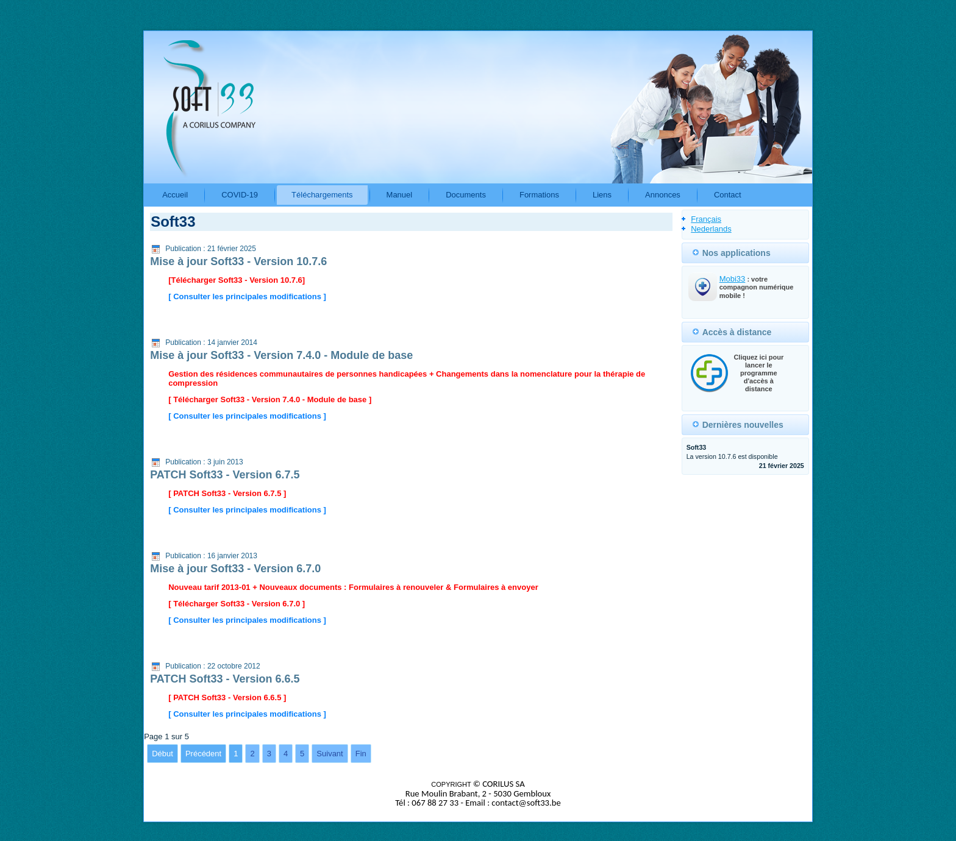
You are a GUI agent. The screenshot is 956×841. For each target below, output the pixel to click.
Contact (727, 194)
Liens (602, 194)
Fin (360, 753)
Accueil (175, 194)
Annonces (662, 194)
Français (706, 219)
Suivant (329, 753)
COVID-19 (239, 194)
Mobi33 (732, 278)
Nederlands (711, 228)
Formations (539, 194)
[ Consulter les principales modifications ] (247, 296)
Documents (466, 194)
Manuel (400, 194)
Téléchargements (321, 194)
